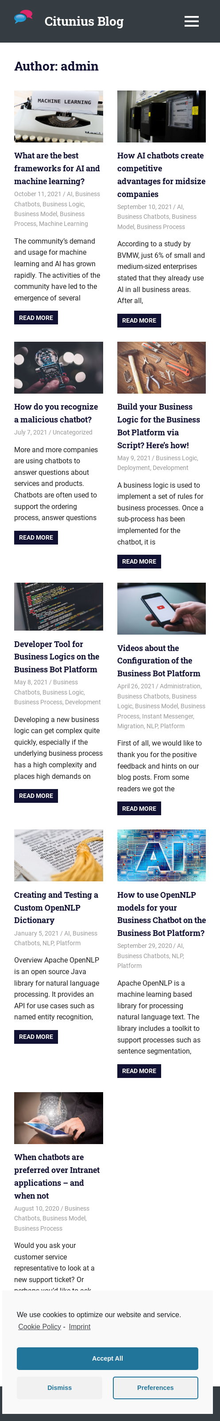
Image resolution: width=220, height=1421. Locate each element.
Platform (172, 726)
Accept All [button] (107, 1358)
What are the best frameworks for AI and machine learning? (57, 168)
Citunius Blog (84, 21)
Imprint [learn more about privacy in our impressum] (80, 1326)
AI (70, 193)
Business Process (161, 226)
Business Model (35, 213)
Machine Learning (63, 223)
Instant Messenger (167, 715)
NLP (152, 726)
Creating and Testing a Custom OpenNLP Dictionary (56, 907)
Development (171, 467)
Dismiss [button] (59, 1387)
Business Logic (63, 204)
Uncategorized (73, 432)
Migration (130, 726)
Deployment (133, 467)
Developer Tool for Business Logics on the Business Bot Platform (56, 656)
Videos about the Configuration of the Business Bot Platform (159, 660)
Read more (36, 317)
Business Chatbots (143, 216)
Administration (180, 686)
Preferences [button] (155, 1387)
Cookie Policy (39, 1326)
